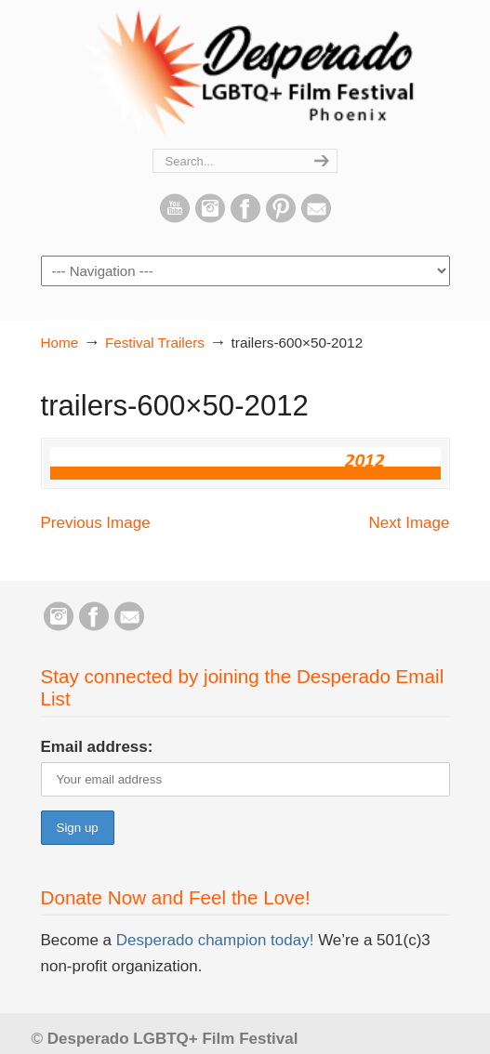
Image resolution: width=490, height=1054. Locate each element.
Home (60, 342)
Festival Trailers (155, 342)
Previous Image (96, 523)
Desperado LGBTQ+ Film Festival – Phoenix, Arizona (245, 75)
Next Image (409, 523)
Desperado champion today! (212, 940)
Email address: (97, 747)
